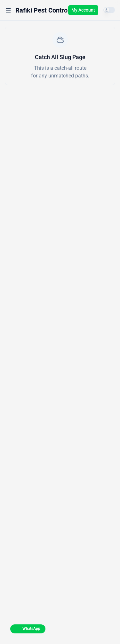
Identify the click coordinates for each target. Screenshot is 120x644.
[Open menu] (8, 10)
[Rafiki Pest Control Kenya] (52, 10)
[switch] (109, 10)
